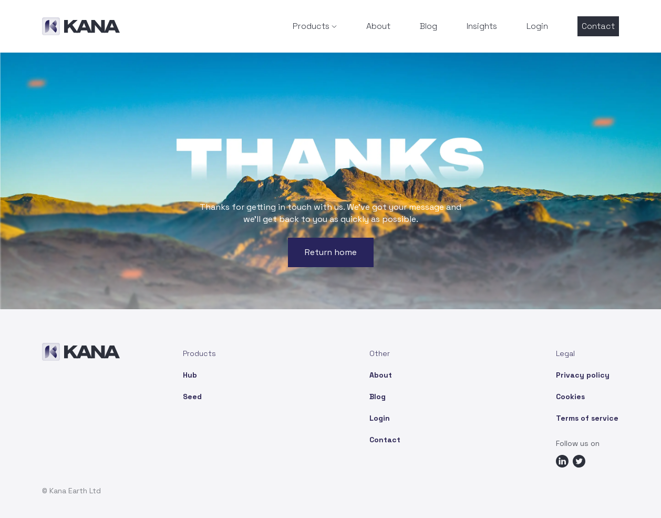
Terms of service (587, 418)
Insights (482, 26)
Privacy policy (583, 375)
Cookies (570, 396)
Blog (428, 26)
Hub (190, 375)
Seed (192, 396)
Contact (598, 26)
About (378, 26)
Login (537, 26)
